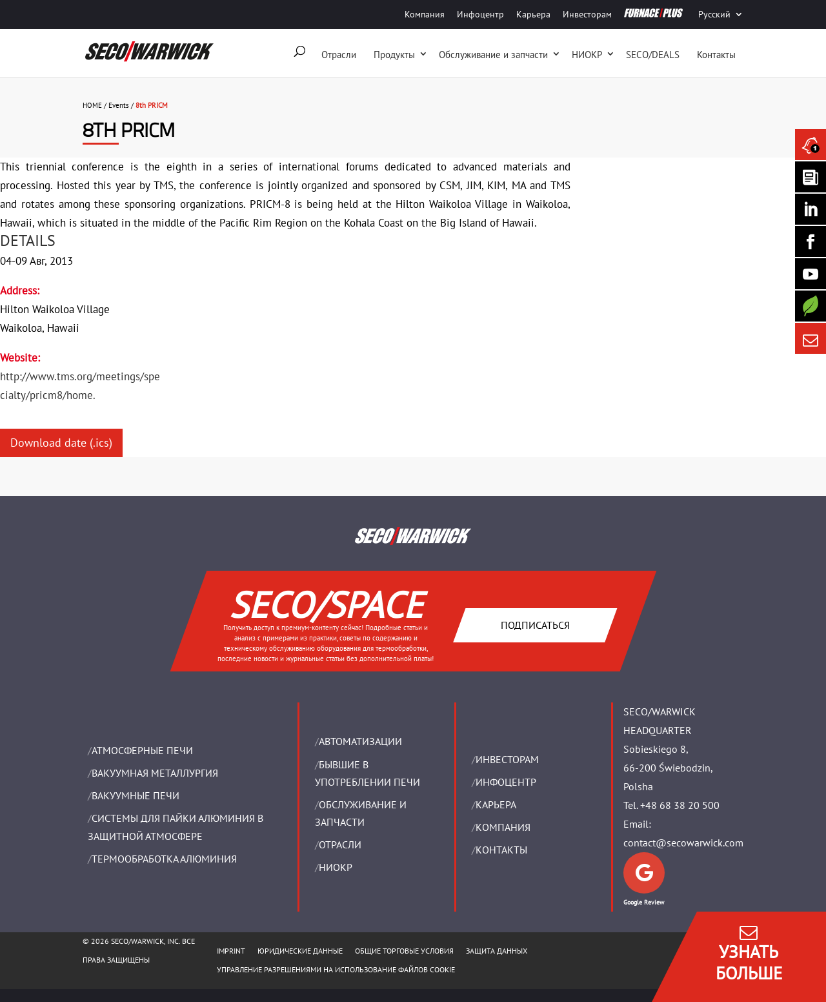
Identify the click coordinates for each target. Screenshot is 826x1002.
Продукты (394, 54)
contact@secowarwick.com (683, 842)
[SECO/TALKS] (810, 273)
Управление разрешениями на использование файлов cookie (336, 969)
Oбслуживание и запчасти (493, 54)
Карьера (533, 14)
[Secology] (810, 306)
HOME (92, 105)
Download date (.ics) (61, 442)
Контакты (716, 54)
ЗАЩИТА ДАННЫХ (496, 951)
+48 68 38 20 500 (680, 805)
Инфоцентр (480, 14)
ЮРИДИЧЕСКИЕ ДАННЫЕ (300, 951)
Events (118, 105)
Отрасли (338, 54)
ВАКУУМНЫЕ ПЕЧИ (135, 795)
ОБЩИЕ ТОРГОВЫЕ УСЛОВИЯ (404, 951)
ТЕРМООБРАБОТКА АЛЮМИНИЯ (164, 858)
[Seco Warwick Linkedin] (810, 209)
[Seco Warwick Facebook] (810, 241)
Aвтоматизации (360, 741)
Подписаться (534, 625)
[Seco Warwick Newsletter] (810, 176)
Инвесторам (587, 14)
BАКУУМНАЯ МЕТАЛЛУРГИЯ (155, 772)
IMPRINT (231, 951)
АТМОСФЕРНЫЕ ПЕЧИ (142, 750)
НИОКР (587, 54)
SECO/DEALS (653, 54)
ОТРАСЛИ (340, 844)
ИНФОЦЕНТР (506, 781)
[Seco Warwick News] (810, 144)
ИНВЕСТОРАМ (507, 759)
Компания (425, 14)
